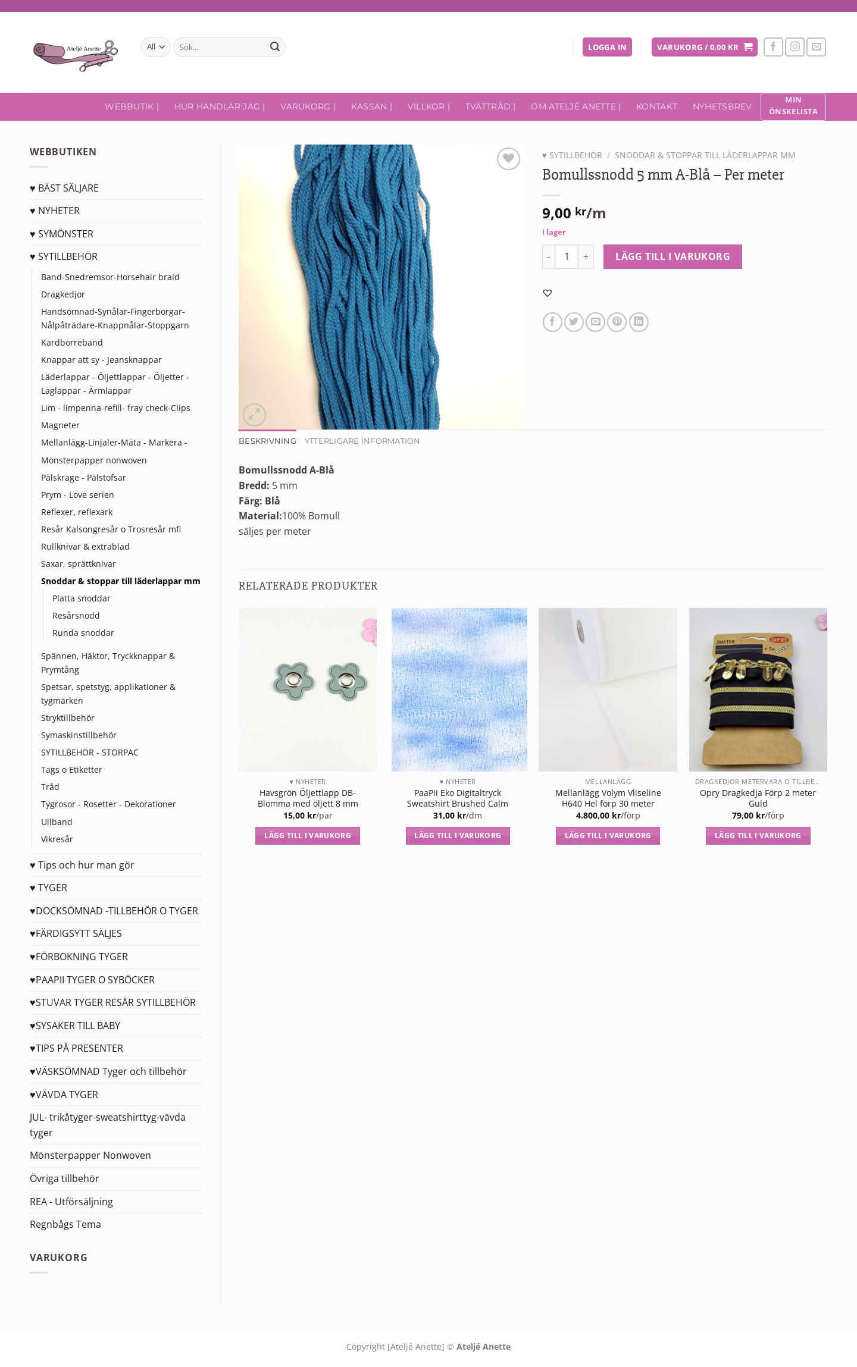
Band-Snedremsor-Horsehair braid (110, 277)
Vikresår (57, 839)
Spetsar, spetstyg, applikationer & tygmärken (108, 693)
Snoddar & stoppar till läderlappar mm (121, 581)
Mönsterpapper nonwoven (94, 460)
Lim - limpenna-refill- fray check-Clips (115, 407)
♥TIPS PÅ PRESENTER (76, 1048)
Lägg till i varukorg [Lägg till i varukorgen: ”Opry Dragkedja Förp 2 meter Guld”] (758, 835)
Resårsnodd (76, 615)
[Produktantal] (566, 256)
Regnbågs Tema (65, 1224)
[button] (547, 292)
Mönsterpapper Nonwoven (90, 1155)
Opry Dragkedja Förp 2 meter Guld (758, 799)
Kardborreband (72, 342)
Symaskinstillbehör (79, 735)
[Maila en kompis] (595, 322)
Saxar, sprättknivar (78, 563)
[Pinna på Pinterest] (617, 322)
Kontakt (656, 106)
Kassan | (371, 106)
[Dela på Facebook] (552, 322)
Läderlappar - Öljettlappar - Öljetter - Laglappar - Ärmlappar (115, 383)
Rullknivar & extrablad (85, 546)
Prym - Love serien (77, 494)
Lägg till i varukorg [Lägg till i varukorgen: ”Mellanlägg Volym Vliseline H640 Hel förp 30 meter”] (608, 835)
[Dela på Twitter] (574, 322)
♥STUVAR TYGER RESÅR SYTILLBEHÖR (113, 1002)
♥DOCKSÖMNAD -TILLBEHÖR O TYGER (114, 910)
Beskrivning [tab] (267, 441)
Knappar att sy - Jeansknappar (101, 359)
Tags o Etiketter (71, 769)
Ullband (57, 821)
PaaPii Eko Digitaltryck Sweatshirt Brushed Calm (457, 799)
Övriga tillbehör (64, 1178)
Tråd (50, 786)
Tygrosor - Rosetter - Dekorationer (108, 804)
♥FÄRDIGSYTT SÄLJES (76, 933)
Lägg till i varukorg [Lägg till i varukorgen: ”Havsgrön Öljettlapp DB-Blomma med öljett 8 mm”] (307, 835)
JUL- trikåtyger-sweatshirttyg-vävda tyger (108, 1125)
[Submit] (275, 47)
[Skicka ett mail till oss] (816, 47)
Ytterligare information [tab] (363, 441)
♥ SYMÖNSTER (61, 233)
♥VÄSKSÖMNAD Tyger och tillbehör (108, 1071)
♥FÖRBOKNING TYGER (79, 956)
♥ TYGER (48, 887)
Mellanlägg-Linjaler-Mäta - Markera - (114, 442)
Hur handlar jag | (219, 106)
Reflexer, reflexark (76, 512)
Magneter (60, 425)
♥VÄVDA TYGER (64, 1094)
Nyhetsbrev (722, 106)
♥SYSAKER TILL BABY (75, 1025)
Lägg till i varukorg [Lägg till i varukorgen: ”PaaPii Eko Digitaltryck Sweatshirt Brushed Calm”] (457, 835)
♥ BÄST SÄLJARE (64, 188)
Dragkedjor (63, 294)
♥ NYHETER (55, 210)
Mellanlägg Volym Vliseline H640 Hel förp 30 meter (608, 799)
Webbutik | (132, 106)
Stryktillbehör (68, 717)
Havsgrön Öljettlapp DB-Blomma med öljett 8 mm (308, 799)
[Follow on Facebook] (773, 47)
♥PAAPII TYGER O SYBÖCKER (92, 979)
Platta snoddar (81, 598)
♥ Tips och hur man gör (82, 864)
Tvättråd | (490, 106)
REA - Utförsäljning (71, 1201)
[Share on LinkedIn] (639, 322)
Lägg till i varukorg (672, 256)
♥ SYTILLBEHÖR (64, 256)
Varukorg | (308, 106)
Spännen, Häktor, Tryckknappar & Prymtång (108, 662)
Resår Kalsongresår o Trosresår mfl (111, 529)
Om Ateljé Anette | (576, 106)
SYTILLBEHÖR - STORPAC (90, 752)
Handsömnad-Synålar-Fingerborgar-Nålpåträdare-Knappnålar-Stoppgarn (115, 318)
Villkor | (429, 106)
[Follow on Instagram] (795, 47)
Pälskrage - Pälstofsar (83, 477)
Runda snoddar (83, 632)
